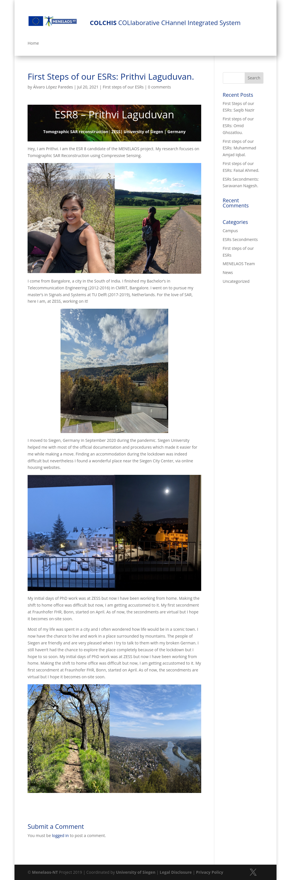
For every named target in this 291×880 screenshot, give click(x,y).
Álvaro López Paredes (53, 87)
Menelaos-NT (45, 872)
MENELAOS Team (239, 263)
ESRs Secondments (240, 239)
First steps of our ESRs (123, 87)
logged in (60, 835)
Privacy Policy (209, 872)
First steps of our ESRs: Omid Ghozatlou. (238, 125)
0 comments (159, 87)
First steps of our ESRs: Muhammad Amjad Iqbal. (239, 148)
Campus (230, 230)
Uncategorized (236, 281)
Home (33, 43)
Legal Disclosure (176, 872)
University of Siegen (135, 872)
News (228, 272)
